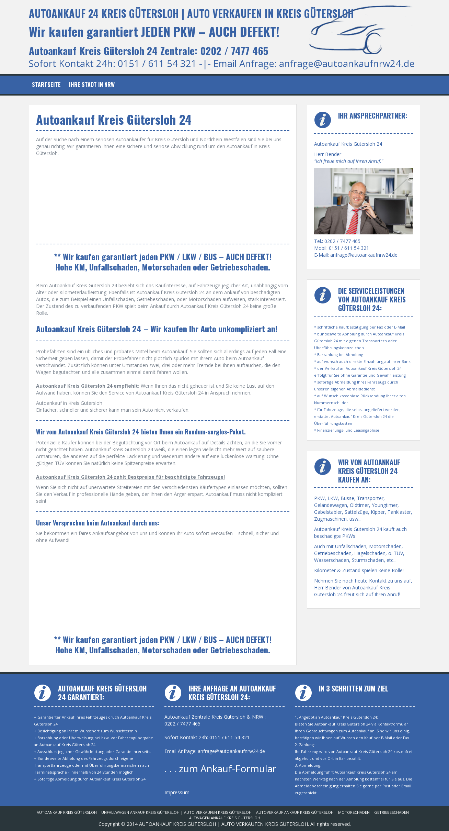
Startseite (46, 84)
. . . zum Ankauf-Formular (220, 768)
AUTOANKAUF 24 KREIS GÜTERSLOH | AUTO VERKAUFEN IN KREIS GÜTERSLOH (191, 13)
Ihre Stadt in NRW (92, 84)
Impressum (176, 792)
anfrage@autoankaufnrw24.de (347, 63)
